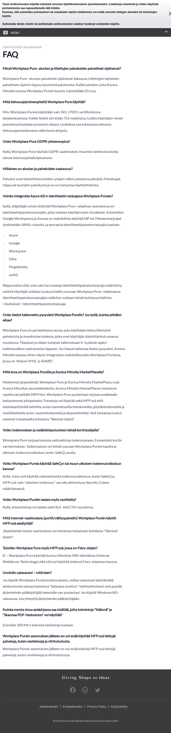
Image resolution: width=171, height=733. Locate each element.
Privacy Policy (96, 706)
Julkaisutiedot (48, 706)
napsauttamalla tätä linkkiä (42, 8)
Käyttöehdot (119, 706)
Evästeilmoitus (72, 706)
